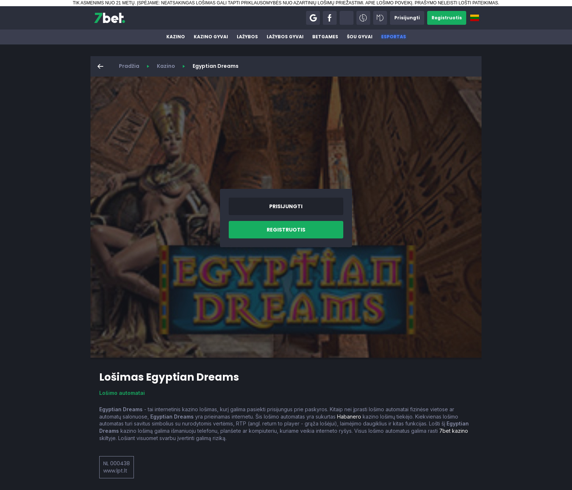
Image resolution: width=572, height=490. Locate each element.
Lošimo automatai (122, 393)
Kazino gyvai (211, 37)
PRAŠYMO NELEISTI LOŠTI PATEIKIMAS (456, 2)
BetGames (325, 37)
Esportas (393, 37)
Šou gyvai (359, 37)
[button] (313, 18)
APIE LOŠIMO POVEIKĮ (388, 2)
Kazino (175, 37)
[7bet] (109, 18)
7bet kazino (453, 431)
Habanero (349, 416)
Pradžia (129, 66)
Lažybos (247, 37)
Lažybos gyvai (285, 37)
